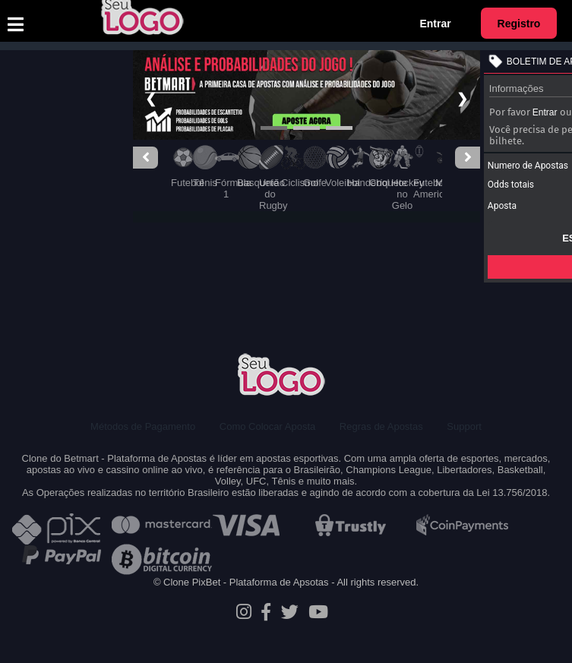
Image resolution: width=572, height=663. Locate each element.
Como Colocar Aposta (267, 426)
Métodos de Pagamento (142, 426)
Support (464, 426)
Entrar (434, 23)
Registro (519, 23)
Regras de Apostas (381, 426)
